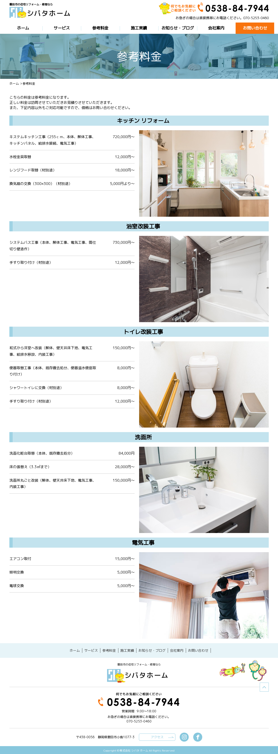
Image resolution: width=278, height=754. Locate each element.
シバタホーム (139, 674)
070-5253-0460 (256, 18)
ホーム (14, 83)
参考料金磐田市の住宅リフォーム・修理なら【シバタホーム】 (41, 14)
